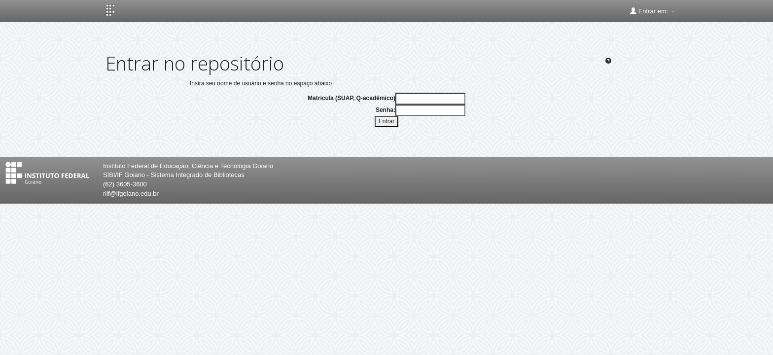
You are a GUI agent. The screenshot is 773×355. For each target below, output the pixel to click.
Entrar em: (652, 11)
